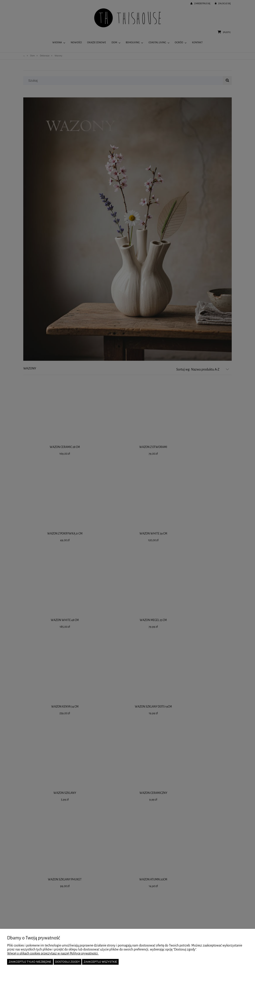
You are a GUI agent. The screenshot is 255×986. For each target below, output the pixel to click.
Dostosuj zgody (67, 961)
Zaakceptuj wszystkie (100, 961)
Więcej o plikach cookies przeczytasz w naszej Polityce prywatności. (53, 953)
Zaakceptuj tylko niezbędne (30, 961)
